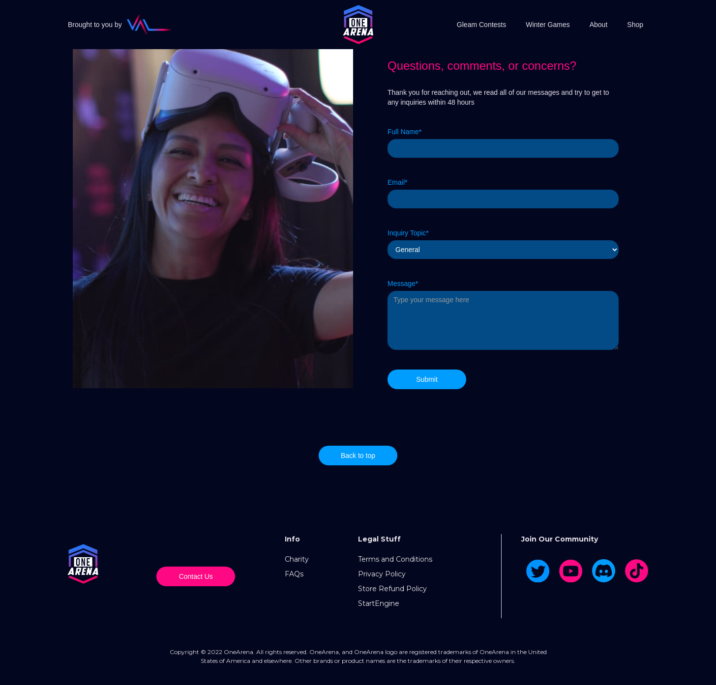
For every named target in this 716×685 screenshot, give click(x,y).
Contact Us (196, 576)
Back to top (358, 455)
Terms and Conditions (395, 559)
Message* (403, 283)
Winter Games (547, 25)
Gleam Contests (481, 25)
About (599, 25)
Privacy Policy (382, 574)
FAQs (294, 574)
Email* (397, 182)
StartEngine (378, 603)
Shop (635, 25)
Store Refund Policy (392, 588)
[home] (358, 24)
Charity (297, 559)
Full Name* (404, 132)
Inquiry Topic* (408, 233)
